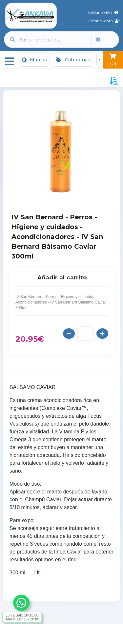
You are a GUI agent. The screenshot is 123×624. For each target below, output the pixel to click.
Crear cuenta (104, 20)
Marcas (34, 60)
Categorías (73, 60)
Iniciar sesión (103, 12)
